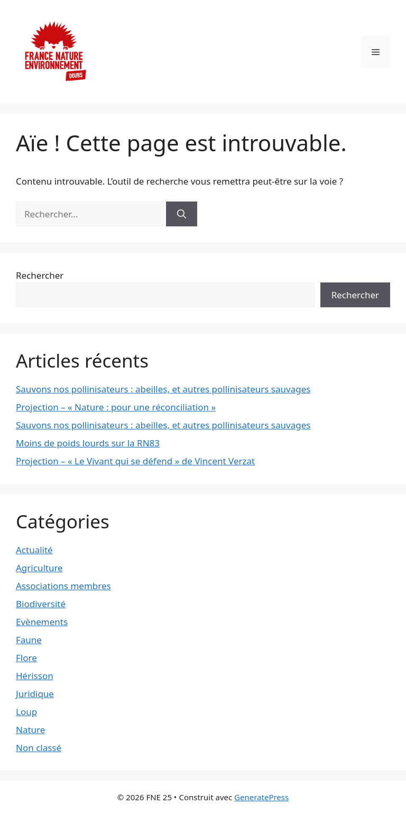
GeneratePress (261, 797)
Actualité (34, 550)
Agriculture (39, 568)
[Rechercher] (181, 214)
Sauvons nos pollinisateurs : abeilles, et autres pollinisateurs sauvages (163, 389)
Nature (30, 730)
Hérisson (34, 676)
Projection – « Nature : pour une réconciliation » (116, 407)
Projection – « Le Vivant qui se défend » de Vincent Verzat (135, 461)
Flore (26, 658)
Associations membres (63, 586)
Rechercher (39, 275)
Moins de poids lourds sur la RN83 (88, 443)
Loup (26, 712)
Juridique (35, 694)
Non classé (38, 748)
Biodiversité (41, 604)
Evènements (42, 622)
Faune (29, 640)
